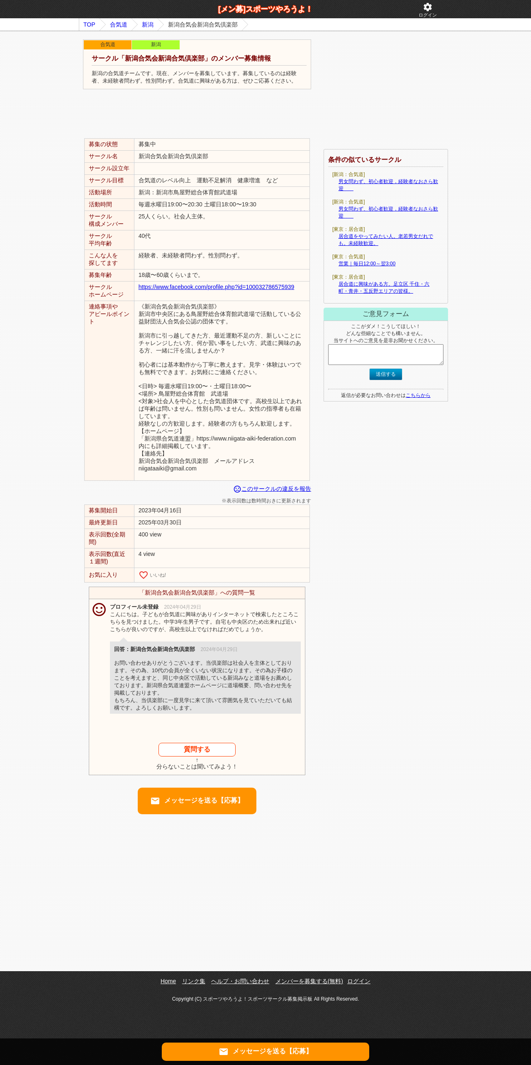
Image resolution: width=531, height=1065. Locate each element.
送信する (386, 374)
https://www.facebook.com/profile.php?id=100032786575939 (217, 287)
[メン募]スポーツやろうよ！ (265, 9)
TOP (89, 24)
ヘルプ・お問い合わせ (240, 981)
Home (168, 981)
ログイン (428, 9)
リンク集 (193, 981)
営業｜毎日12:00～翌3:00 (367, 264)
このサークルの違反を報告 (272, 488)
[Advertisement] (197, 114)
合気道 (118, 24)
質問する (197, 749)
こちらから (418, 395)
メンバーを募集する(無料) (309, 981)
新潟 (147, 24)
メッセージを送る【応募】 (197, 801)
